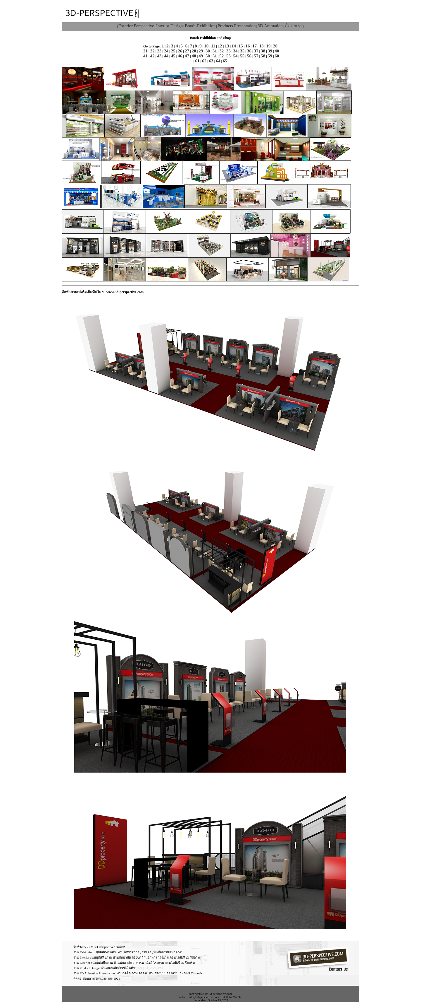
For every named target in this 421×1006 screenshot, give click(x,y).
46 (180, 56)
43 (159, 56)
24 (166, 51)
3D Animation (270, 25)
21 (145, 51)
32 (221, 51)
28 (194, 51)
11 (213, 46)
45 (173, 56)
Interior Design (169, 25)
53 (228, 56)
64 (218, 61)
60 (277, 56)
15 (241, 46)
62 (204, 61)
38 (263, 51)
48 (194, 56)
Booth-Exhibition (200, 25)
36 (249, 51)
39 (270, 51)
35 (242, 51)
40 (277, 51)
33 (228, 51)
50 (208, 56)
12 (220, 46)
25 (173, 51)
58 (263, 56)
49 (201, 56)
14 (234, 46)
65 (225, 61)
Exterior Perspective (136, 25)
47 (187, 56)
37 (256, 51)
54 (235, 56)
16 (247, 46)
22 (152, 51)
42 (152, 56)
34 (235, 51)
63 (211, 61)
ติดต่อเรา (293, 25)
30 (208, 51)
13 (227, 46)
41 (145, 56)
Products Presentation (237, 25)
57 (256, 56)
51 (215, 56)
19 (268, 46)
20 (275, 46)
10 (206, 46)
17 (254, 46)
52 (221, 56)
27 (187, 51)
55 (242, 56)
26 (180, 51)
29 (201, 51)
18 (261, 46)
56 (249, 56)
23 (159, 51)
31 (215, 51)
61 (197, 61)
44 (166, 56)
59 (270, 56)
